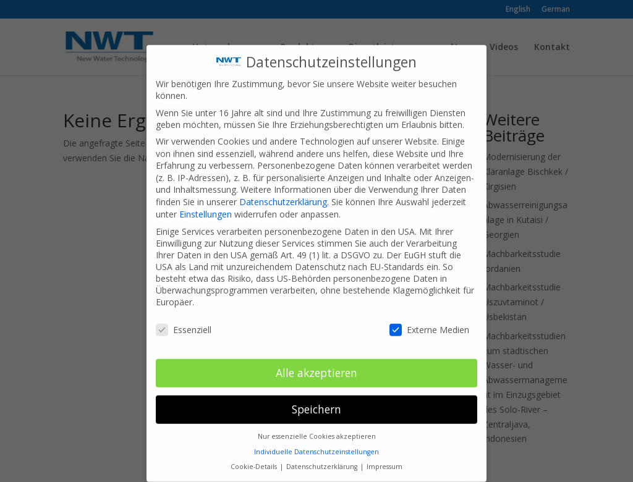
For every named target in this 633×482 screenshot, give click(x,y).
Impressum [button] (384, 456)
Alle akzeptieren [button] (316, 362)
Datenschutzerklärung (283, 191)
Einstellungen (205, 203)
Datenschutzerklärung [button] (322, 456)
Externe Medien (429, 319)
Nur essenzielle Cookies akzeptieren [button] (317, 425)
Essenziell (183, 319)
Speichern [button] (316, 398)
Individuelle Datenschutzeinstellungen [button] (316, 441)
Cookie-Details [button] (255, 456)
